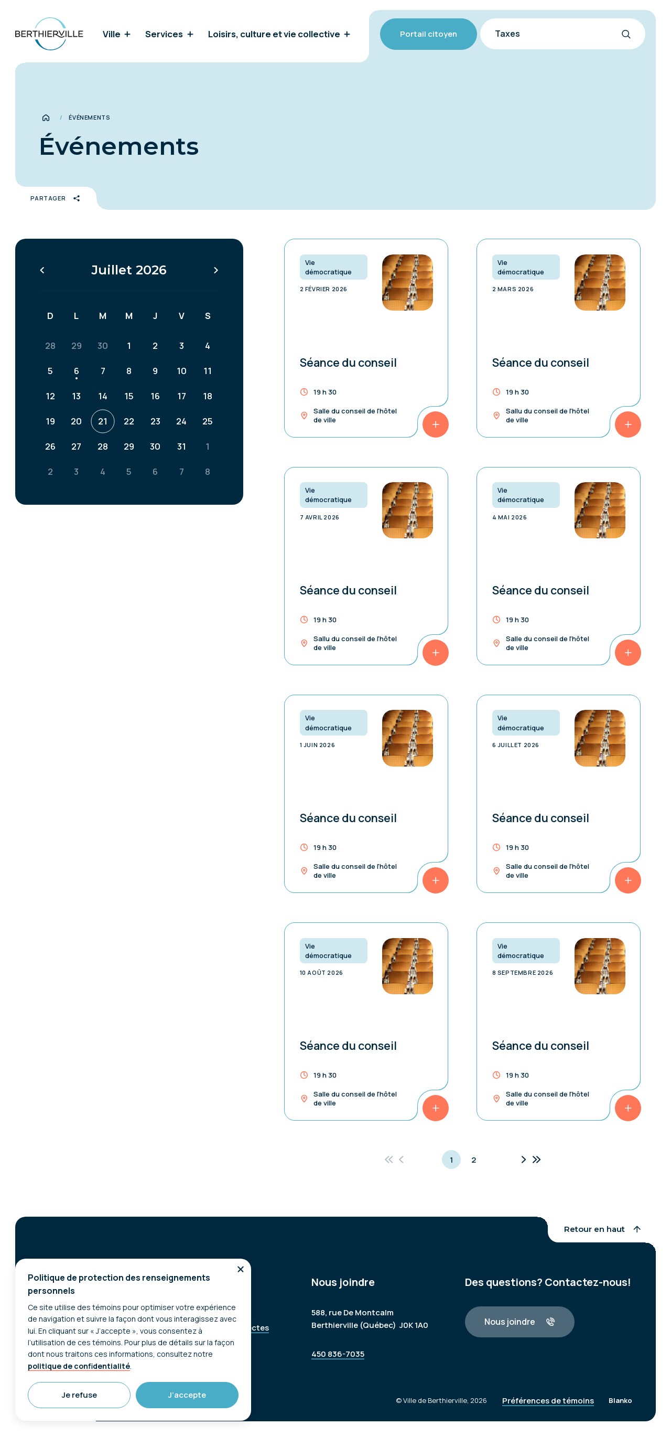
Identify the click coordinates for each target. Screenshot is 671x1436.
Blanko (620, 1407)
